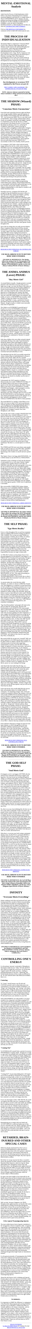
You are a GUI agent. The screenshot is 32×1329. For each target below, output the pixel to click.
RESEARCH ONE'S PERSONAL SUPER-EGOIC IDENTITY (16, 870)
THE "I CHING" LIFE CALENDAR (14, 87)
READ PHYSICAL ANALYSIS (16, 1327)
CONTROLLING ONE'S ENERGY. (15, 26)
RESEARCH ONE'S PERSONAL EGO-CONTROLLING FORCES (16, 741)
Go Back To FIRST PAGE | (10, 1326)
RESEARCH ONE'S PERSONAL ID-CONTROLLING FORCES (16, 250)
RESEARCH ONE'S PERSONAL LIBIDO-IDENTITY (16, 503)
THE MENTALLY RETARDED (15, 29)
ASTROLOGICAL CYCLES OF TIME (16, 88)
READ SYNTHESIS (16, 1324)
